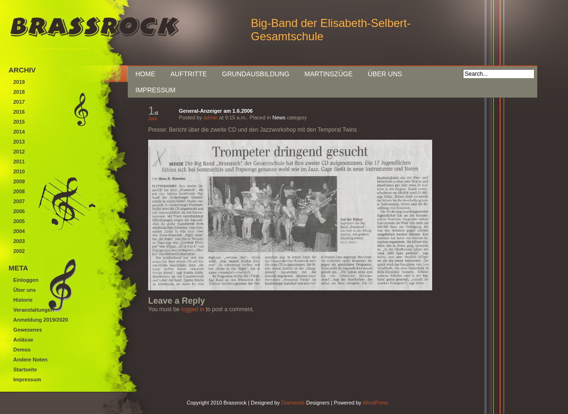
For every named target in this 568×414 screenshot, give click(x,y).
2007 (19, 201)
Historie (23, 300)
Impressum (155, 90)
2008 (19, 191)
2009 (19, 181)
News (279, 117)
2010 (19, 171)
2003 (19, 241)
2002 (19, 251)
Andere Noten (30, 359)
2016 (19, 112)
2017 (19, 102)
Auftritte (188, 74)
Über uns (385, 74)
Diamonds (293, 402)
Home (145, 74)
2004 (19, 231)
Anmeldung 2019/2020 (40, 320)
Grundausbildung (255, 74)
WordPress (375, 402)
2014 (19, 132)
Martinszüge (328, 74)
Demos (22, 349)
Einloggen (25, 280)
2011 (19, 161)
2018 (19, 92)
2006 (19, 211)
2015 (19, 122)
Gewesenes (27, 330)
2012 (19, 151)
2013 (19, 141)
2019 (19, 82)
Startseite (25, 369)
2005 (19, 221)
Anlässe (23, 339)
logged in (192, 309)
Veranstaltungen (33, 310)
